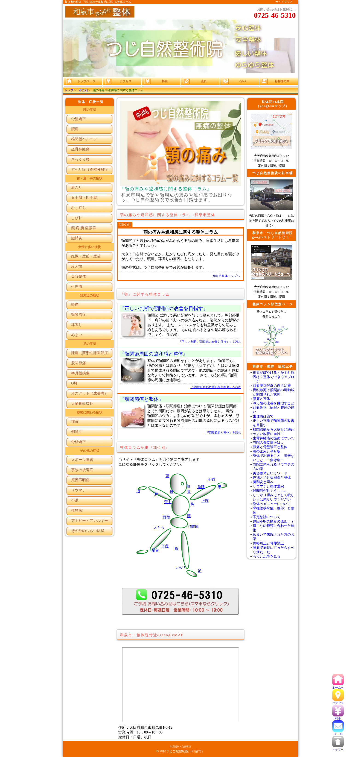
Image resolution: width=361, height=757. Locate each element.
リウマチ (78, 490)
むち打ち (78, 208)
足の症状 (89, 344)
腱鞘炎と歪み (263, 482)
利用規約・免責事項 (180, 746)
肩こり (76, 187)
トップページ (80, 81)
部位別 (83, 90)
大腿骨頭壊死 (82, 403)
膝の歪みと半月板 (266, 451)
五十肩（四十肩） (86, 198)
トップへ (338, 748)
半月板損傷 (80, 373)
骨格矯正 (78, 442)
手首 (211, 479)
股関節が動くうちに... (269, 491)
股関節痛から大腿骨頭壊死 (273, 429)
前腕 (201, 487)
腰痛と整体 (261, 399)
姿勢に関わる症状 (89, 412)
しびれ (76, 218)
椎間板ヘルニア (84, 139)
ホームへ (338, 686)
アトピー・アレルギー (89, 520)
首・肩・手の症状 (89, 178)
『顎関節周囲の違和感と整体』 (154, 353)
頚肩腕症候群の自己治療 (272, 385)
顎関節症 (78, 315)
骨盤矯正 (78, 119)
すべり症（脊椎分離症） (91, 169)
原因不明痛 (80, 480)
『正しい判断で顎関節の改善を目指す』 (164, 308)
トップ (68, 90)
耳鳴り (76, 325)
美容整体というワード (270, 473)
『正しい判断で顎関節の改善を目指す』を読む (209, 341)
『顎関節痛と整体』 (141, 399)
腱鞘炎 (76, 238)
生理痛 (76, 286)
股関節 (193, 526)
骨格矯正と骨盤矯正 (268, 543)
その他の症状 (89, 450)
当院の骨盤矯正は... (268, 442)
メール (338, 732)
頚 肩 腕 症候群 (83, 228)
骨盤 (166, 517)
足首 (155, 550)
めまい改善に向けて (268, 434)
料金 (338, 717)
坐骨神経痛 (80, 149)
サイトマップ (284, 1)
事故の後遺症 (82, 470)
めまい (76, 335)
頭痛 (75, 304)
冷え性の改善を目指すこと (273, 403)
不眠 (75, 500)
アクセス (338, 701)
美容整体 (78, 276)
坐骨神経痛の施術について (273, 438)
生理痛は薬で (263, 416)
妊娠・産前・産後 (86, 256)
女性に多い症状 (89, 247)
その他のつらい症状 (87, 531)
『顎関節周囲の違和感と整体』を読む (215, 387)
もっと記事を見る (266, 556)
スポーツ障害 (82, 460)
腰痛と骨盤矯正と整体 (270, 447)
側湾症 (76, 432)
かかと (181, 567)
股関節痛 (78, 363)
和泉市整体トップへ (226, 276)
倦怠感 (76, 510)
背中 (168, 502)
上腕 (205, 501)
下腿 (165, 546)
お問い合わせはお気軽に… (275, 13)
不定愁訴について (266, 517)
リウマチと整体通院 (268, 486)
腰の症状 (89, 109)
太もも (158, 527)
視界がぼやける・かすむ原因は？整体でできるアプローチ (273, 377)
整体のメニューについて (272, 504)
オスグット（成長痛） (89, 393)
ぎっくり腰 (80, 159)
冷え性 (76, 266)
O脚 (74, 383)
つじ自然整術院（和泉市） (185, 751)
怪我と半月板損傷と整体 (272, 477)
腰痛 (75, 129)
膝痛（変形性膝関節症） (91, 353)
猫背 (75, 421)
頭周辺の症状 (89, 295)
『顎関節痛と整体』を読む (223, 432)
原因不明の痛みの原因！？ (273, 521)
